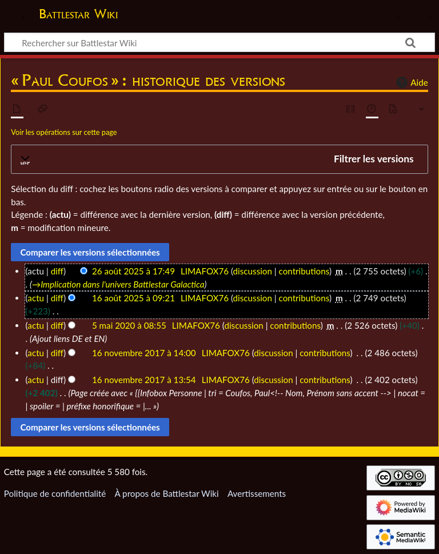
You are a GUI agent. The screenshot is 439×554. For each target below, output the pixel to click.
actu (35, 298)
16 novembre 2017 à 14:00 (144, 353)
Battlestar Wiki (78, 14)
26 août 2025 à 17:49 (133, 271)
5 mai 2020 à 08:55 (129, 325)
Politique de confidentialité (55, 493)
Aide (410, 82)
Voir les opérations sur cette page (64, 132)
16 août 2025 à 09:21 (133, 298)
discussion (252, 271)
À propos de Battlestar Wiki (166, 493)
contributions (304, 271)
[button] (219, 159)
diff (57, 271)
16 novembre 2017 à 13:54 (144, 379)
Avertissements (257, 493)
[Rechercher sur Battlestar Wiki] (219, 42)
